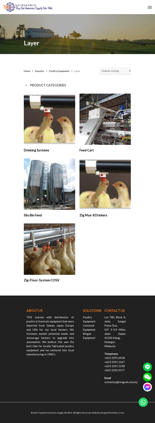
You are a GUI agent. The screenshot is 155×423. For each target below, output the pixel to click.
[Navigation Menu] (150, 7)
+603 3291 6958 (114, 357)
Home (27, 70)
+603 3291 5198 (114, 366)
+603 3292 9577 (114, 370)
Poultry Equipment (59, 70)
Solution (39, 70)
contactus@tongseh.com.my (121, 382)
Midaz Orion (118, 412)
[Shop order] (115, 71)
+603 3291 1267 (114, 362)
